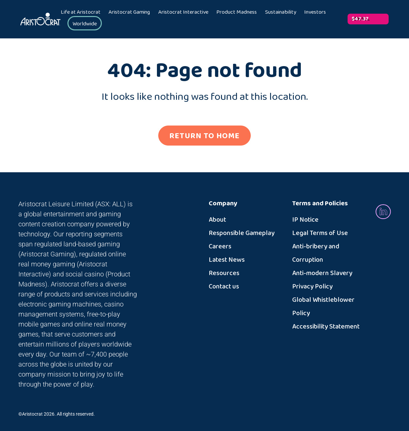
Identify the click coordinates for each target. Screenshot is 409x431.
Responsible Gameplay (241, 233)
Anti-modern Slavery (322, 273)
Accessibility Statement (326, 326)
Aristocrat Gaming (129, 12)
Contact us (224, 286)
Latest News (227, 259)
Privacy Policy (312, 286)
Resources (224, 273)
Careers (220, 246)
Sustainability (280, 12)
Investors (315, 12)
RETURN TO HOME (204, 136)
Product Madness (236, 12)
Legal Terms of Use (320, 233)
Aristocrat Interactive (183, 12)
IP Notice (305, 219)
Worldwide (84, 23)
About (217, 219)
